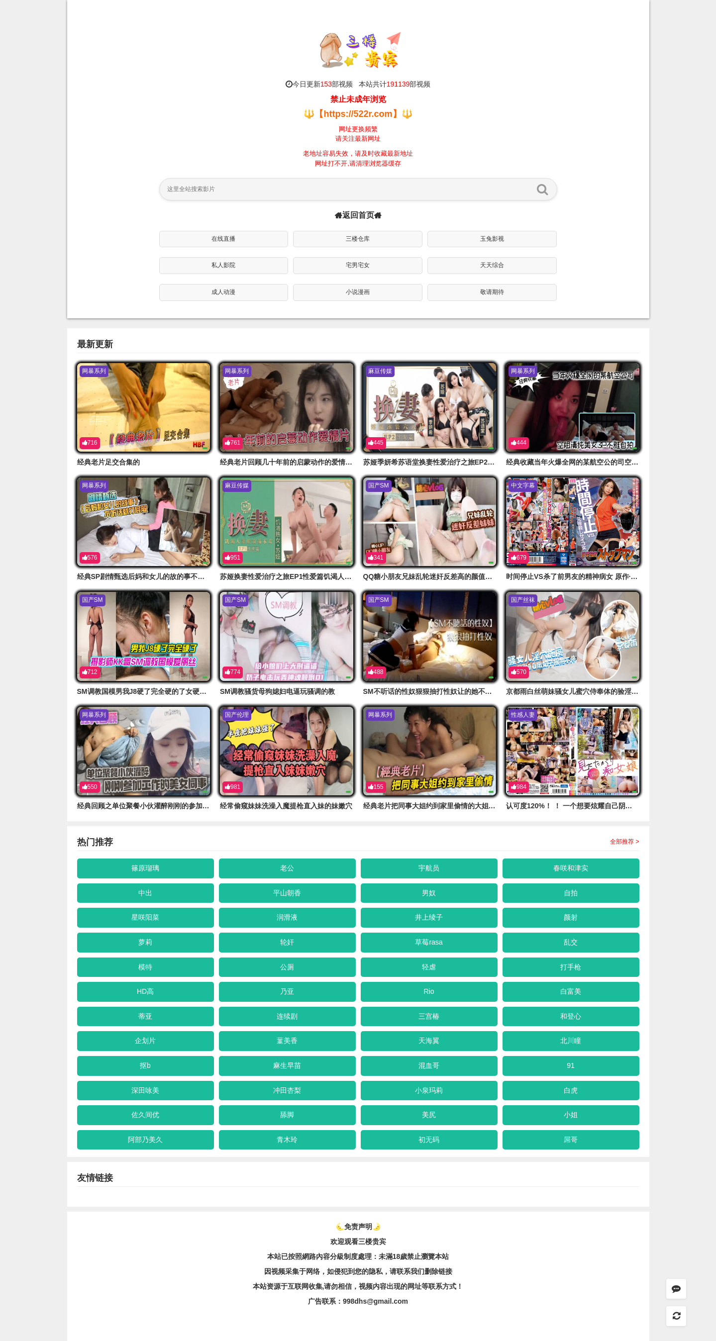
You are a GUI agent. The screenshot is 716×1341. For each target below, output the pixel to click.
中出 (145, 893)
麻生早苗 (287, 1065)
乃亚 (287, 991)
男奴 (429, 893)
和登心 (570, 1016)
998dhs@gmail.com (375, 1301)
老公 (287, 868)
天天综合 (492, 265)
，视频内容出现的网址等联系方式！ (407, 1286)
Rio (428, 991)
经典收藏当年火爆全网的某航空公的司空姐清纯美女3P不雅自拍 (604, 462)
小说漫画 (358, 291)
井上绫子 (429, 917)
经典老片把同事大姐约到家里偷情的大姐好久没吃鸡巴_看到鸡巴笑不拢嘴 (476, 806)
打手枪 (570, 967)
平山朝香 (287, 893)
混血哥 (428, 1065)
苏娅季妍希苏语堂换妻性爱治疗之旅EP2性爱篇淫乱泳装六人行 (460, 462)
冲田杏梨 (287, 1090)
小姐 (571, 1115)
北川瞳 (570, 1041)
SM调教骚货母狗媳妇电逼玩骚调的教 (277, 691)
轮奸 (287, 942)
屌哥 (571, 1140)
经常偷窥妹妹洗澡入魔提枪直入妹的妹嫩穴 (286, 806)
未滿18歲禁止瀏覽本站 (414, 1256)
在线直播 (223, 238)
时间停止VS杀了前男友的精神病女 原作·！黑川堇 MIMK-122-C (603, 576)
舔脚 (287, 1115)
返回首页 (358, 215)
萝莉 (145, 942)
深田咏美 (145, 1090)
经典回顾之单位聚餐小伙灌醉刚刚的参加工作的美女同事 (164, 806)
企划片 (145, 1041)
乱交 (571, 942)
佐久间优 (145, 1115)
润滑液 (287, 917)
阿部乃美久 (145, 1140)
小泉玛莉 (429, 1090)
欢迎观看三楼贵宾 (358, 1241)
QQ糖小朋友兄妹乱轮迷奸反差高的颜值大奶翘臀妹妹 (445, 576)
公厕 (287, 967)
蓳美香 (287, 1041)
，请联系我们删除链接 (417, 1271)
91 (571, 1065)
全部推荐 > (624, 841)
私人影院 (223, 265)
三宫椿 (428, 1016)
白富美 (570, 991)
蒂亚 (145, 1016)
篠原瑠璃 (145, 868)
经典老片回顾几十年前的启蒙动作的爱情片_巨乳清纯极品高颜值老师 (326, 462)
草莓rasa (428, 942)
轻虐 (429, 967)
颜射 (571, 917)
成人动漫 (223, 291)
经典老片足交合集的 (108, 462)
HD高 (145, 991)
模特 (145, 967)
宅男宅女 (358, 265)
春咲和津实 (570, 868)
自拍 (571, 893)
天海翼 (428, 1041)
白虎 (571, 1090)
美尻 (429, 1115)
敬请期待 (492, 291)
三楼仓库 (358, 238)
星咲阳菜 (145, 917)
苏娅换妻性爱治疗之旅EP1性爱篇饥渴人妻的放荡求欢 (303, 576)
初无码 (428, 1140)
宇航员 (428, 868)
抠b (145, 1065)
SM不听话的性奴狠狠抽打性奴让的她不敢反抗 (434, 691)
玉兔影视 (492, 238)
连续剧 (287, 1016)
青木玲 (287, 1140)
